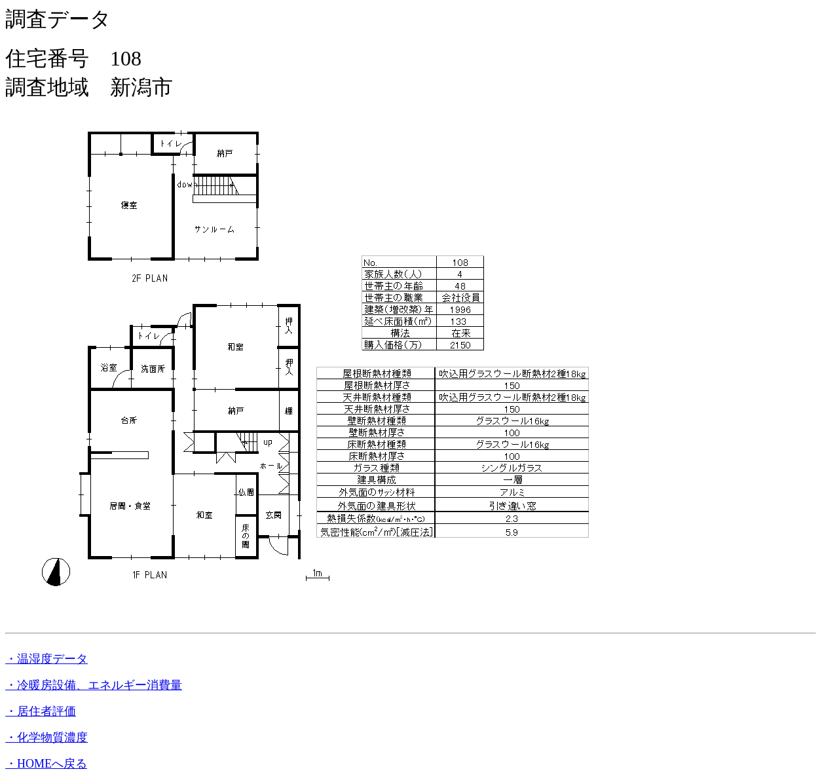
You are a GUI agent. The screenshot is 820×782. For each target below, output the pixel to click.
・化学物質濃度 (46, 737)
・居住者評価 (40, 711)
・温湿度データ (46, 658)
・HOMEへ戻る (46, 763)
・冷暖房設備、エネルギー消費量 (93, 685)
